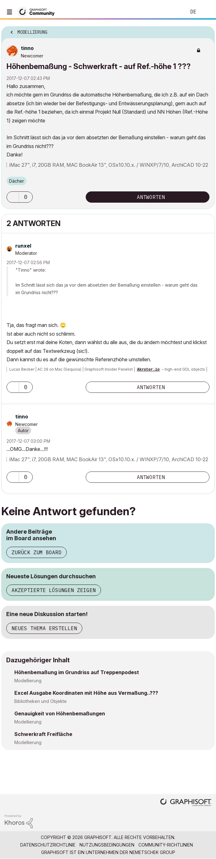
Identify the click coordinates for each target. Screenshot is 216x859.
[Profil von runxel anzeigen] (23, 246)
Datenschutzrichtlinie (47, 844)
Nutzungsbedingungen (106, 844)
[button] (13, 197)
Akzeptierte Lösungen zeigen (54, 590)
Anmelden (206, 12)
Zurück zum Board (36, 552)
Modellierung (27, 680)
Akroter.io (148, 370)
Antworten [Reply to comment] (151, 387)
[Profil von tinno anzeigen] (27, 48)
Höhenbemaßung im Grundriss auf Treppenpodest (76, 672)
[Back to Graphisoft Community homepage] (38, 11)
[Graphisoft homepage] (185, 803)
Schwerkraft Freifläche (43, 734)
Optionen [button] (206, 30)
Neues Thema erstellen (44, 628)
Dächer (16, 181)
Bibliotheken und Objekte (40, 701)
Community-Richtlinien (165, 844)
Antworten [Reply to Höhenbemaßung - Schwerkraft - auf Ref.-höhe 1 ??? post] (151, 197)
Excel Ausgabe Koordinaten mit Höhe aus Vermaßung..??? (86, 693)
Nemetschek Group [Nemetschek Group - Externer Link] (152, 852)
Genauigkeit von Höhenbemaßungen (59, 713)
